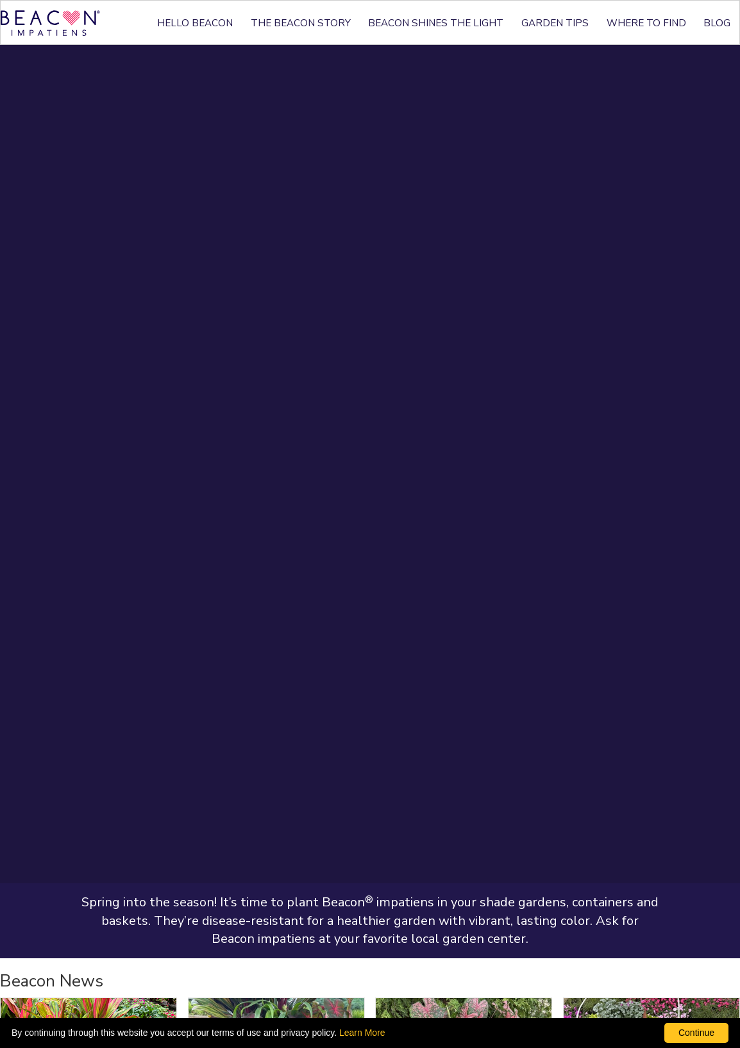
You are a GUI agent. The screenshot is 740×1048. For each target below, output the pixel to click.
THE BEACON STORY (301, 23)
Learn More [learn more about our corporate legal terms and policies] (362, 1032)
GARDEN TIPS (555, 23)
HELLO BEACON (195, 23)
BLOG (716, 23)
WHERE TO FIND (646, 23)
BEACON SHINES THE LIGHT (435, 23)
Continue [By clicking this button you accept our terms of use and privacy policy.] (696, 1032)
